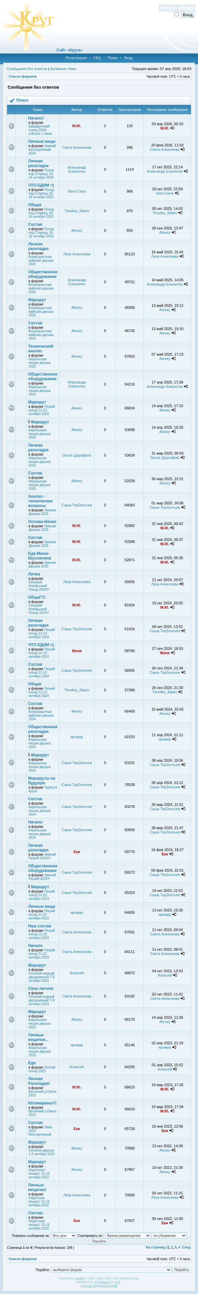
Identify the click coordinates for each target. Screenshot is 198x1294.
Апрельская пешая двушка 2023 (40, 1023)
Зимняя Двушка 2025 (42, 512)
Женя (77, 651)
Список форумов (23, 76)
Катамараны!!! (42, 1103)
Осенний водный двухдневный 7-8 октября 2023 (42, 977)
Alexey (76, 230)
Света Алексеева (76, 147)
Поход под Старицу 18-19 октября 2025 (41, 173)
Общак (35, 205)
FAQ (97, 58)
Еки (76, 852)
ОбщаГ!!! (37, 597)
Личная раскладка (38, 163)
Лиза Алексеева (76, 254)
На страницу (156, 1247)
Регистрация (76, 58)
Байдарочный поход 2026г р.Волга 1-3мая (40, 130)
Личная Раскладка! (39, 1081)
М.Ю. (76, 126)
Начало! (36, 118)
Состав (35, 224)
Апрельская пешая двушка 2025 (40, 362)
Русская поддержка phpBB (99, 1285)
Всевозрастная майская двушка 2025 (41, 260)
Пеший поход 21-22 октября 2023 (42, 895)
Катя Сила (77, 191)
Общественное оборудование (42, 274)
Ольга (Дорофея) (76, 455)
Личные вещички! (37, 1187)
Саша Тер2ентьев (76, 505)
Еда (32, 1063)
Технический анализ (40, 348)
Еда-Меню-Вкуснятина (39, 556)
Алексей (77, 973)
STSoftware (102, 1282)
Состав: (36, 1122)
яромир (76, 737)
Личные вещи (41, 141)
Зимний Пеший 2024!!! (42, 856)
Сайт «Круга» (69, 50)
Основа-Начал (42, 521)
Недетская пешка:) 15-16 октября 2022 (39, 1173)
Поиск (112, 58)
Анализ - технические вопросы (40, 501)
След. (186, 1247)
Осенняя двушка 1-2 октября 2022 (42, 1152)
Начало (35, 822)
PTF (117, 1282)
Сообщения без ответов (27, 69)
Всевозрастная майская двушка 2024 (41, 715)
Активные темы (63, 69)
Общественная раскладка (42, 729)
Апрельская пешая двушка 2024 (40, 743)
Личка (34, 574)
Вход (128, 58)
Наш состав (39, 926)
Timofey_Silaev (76, 211)
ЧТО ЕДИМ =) (41, 185)
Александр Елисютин (77, 169)
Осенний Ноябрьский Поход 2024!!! (39, 585)
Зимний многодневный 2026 (42, 149)
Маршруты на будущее (41, 780)
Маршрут (37, 300)
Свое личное (40, 988)
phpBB (79, 1278)
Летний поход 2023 (42, 1069)
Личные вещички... (38, 1037)
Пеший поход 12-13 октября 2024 (42, 410)
